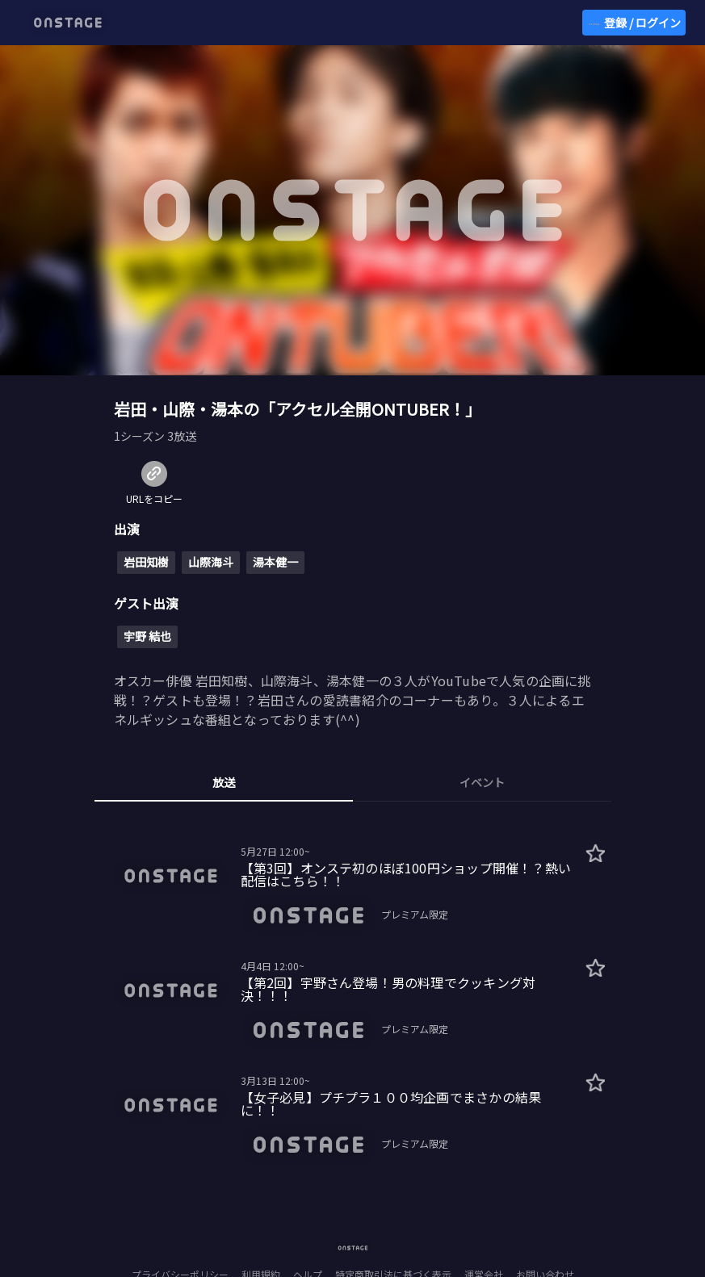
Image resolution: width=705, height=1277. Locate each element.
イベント (482, 782)
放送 (223, 782)
